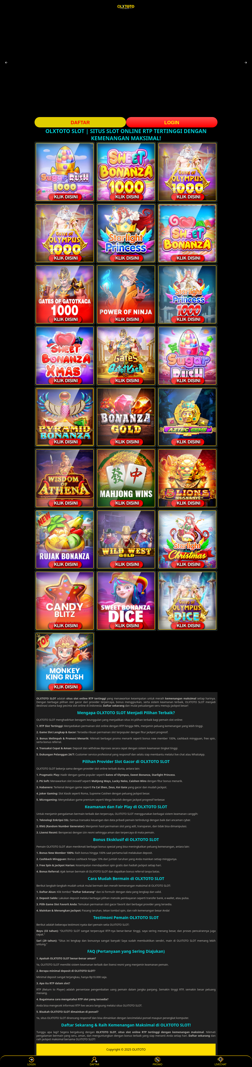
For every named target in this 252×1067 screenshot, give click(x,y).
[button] (6, 62)
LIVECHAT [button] (220, 1061)
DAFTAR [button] (80, 122)
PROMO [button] (157, 1061)
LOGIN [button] (171, 122)
